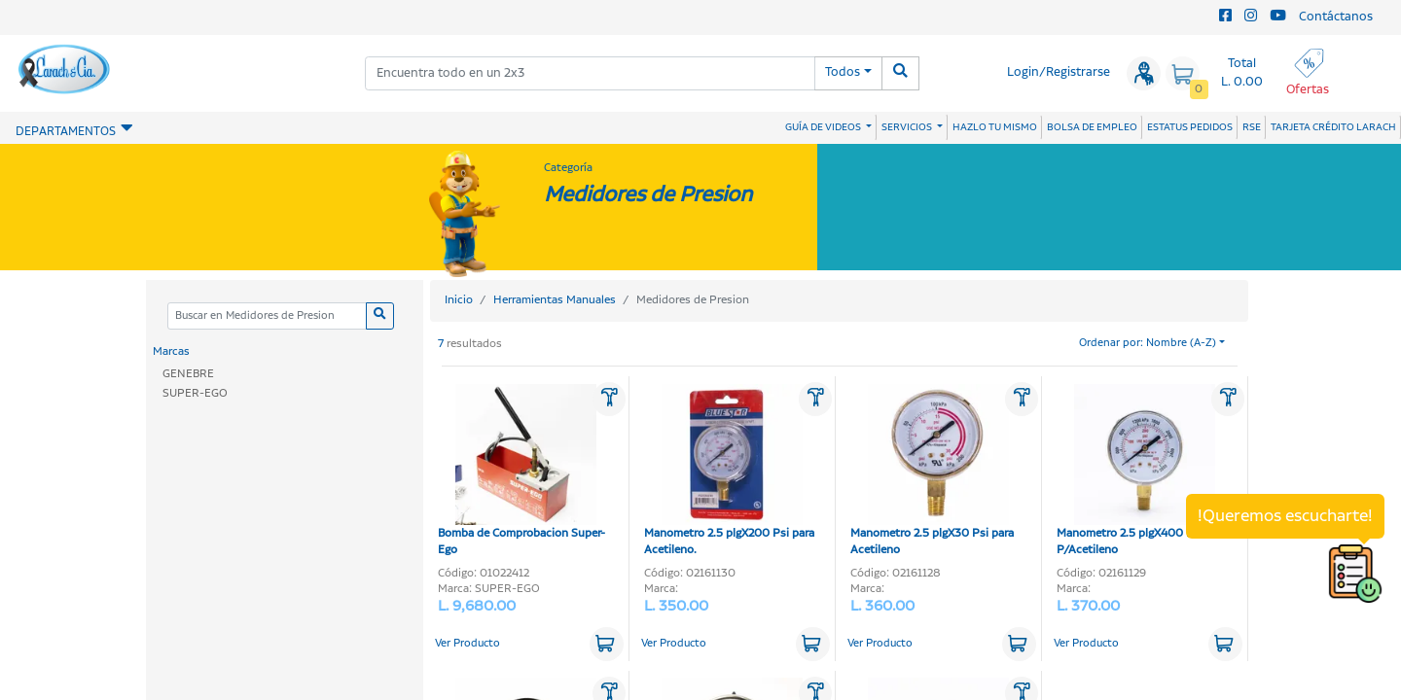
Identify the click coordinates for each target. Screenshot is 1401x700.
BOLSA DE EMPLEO (1092, 127)
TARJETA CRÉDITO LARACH (1333, 127)
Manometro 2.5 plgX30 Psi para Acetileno (932, 471)
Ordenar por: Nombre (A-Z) (1147, 343)
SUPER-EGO (195, 393)
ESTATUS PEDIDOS (1190, 127)
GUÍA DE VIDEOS (824, 127)
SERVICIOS (907, 127)
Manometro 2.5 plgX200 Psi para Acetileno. (729, 471)
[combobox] (590, 73)
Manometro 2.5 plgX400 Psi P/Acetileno (1136, 471)
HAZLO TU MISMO (994, 127)
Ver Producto (467, 643)
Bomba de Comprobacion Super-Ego (521, 471)
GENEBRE (188, 374)
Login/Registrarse (1058, 72)
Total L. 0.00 (1242, 72)
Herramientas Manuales (554, 300)
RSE (1251, 127)
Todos (842, 72)
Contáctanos (1336, 17)
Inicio (459, 300)
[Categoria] (266, 316)
